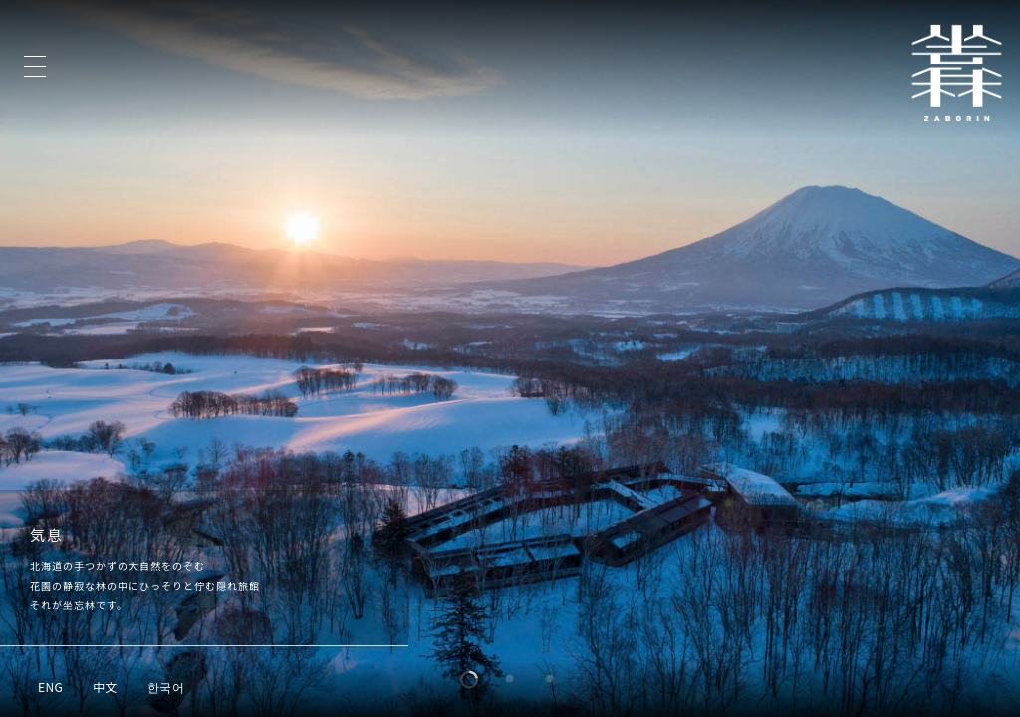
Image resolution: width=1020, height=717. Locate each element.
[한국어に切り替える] (165, 686)
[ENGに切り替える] (50, 686)
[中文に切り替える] (105, 686)
